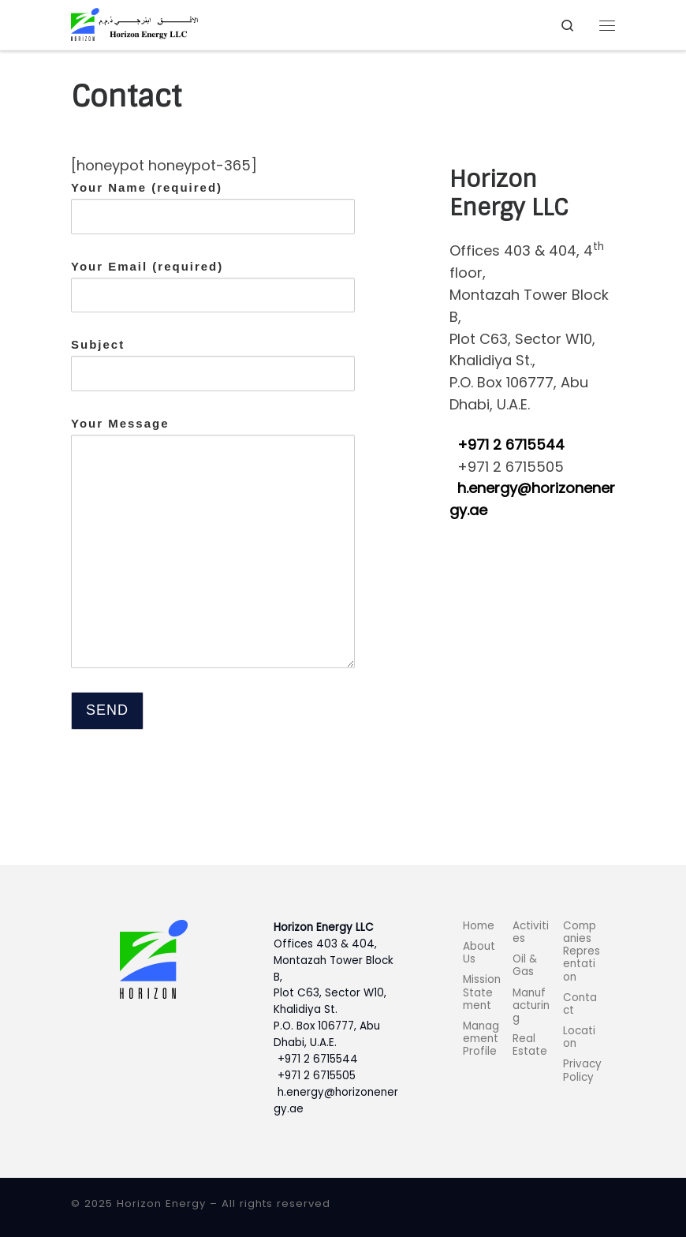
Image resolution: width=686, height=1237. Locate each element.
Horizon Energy (161, 1203)
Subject (213, 364)
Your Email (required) (213, 286)
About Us (479, 952)
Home (478, 925)
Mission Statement (482, 992)
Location (579, 1037)
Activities (531, 932)
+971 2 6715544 (511, 444)
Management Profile (481, 1038)
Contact (580, 1004)
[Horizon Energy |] (134, 24)
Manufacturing (531, 1005)
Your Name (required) (213, 207)
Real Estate (530, 1045)
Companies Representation (581, 951)
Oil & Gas (525, 965)
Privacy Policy (582, 1070)
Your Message (213, 542)
